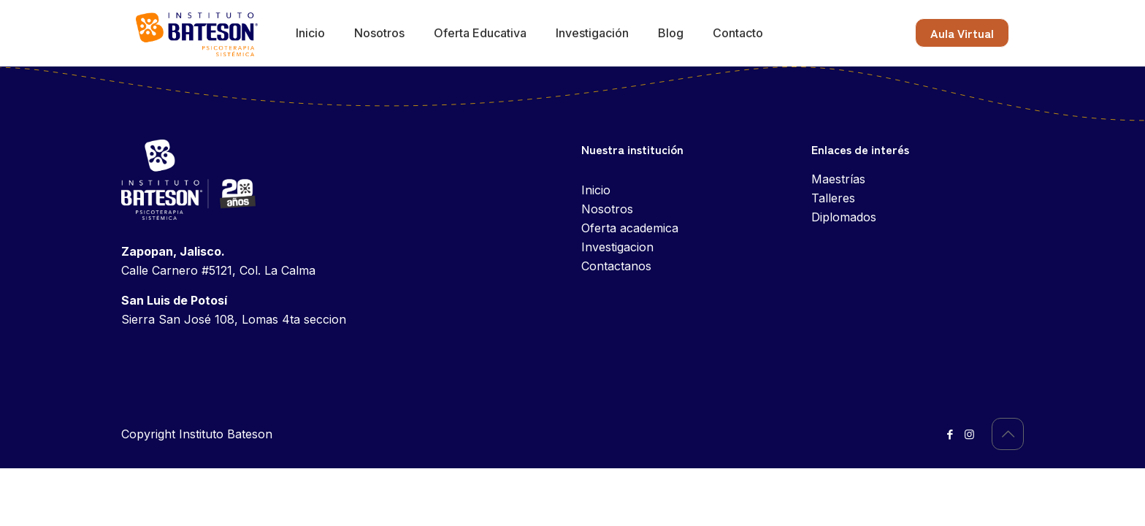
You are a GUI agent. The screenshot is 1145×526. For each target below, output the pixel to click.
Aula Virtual (962, 33)
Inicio (595, 190)
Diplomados (843, 217)
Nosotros (607, 209)
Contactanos (616, 266)
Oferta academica (629, 228)
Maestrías (838, 179)
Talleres (833, 198)
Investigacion (617, 247)
